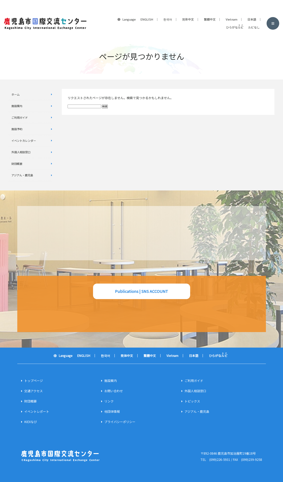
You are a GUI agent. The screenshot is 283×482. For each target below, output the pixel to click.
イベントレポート (36, 411)
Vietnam (231, 19)
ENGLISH (146, 19)
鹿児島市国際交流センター (45, 23)
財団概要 (16, 164)
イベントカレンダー (23, 140)
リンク (109, 401)
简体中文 (188, 19)
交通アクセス (33, 391)
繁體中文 (210, 19)
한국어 (167, 19)
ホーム (15, 94)
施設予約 (16, 129)
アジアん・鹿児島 (22, 175)
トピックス (192, 401)
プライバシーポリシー (119, 421)
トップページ (33, 380)
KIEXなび (30, 421)
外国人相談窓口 (20, 152)
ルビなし (254, 27)
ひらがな (235, 26)
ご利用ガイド (19, 117)
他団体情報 (112, 411)
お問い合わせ (113, 391)
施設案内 (16, 106)
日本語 (251, 19)
